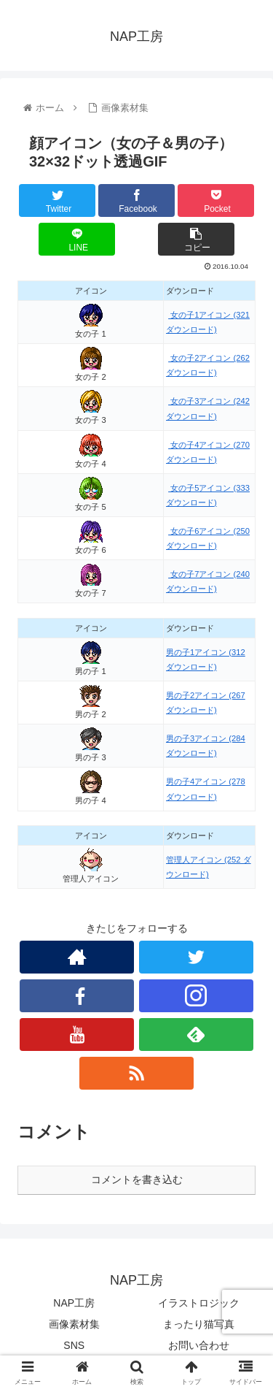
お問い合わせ (198, 1345)
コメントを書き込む (137, 1179)
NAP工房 (74, 1303)
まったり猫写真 (198, 1324)
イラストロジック (199, 1303)
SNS (73, 1345)
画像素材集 (74, 1324)
